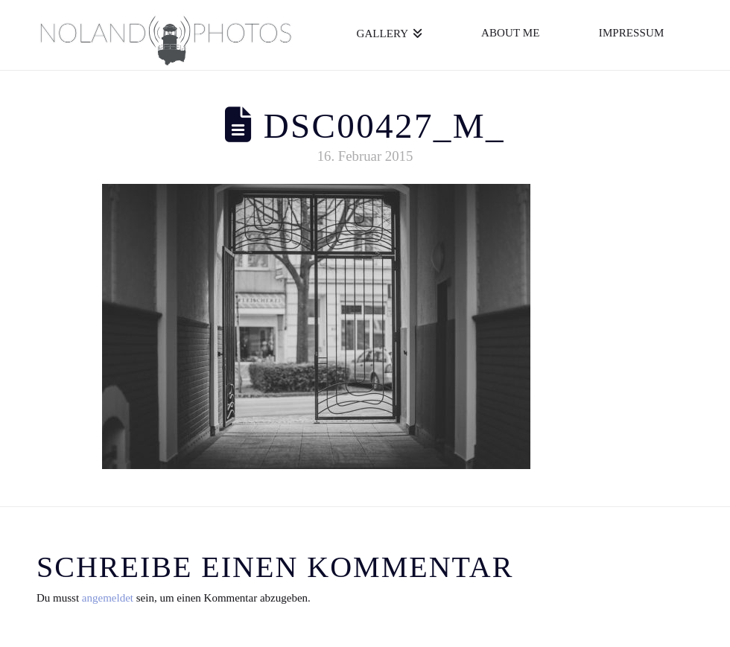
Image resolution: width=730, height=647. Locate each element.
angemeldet (107, 598)
